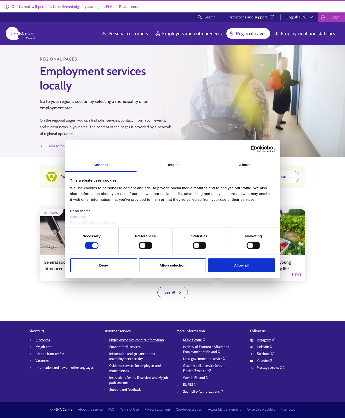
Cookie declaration (189, 409)
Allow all (241, 265)
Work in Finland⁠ (196, 377)
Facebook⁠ (265, 353)
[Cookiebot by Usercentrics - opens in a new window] (254, 149)
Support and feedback (125, 389)
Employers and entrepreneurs (188, 33)
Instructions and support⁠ (251, 17)
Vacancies (42, 360)
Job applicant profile (49, 353)
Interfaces (288, 409)
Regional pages (247, 33)
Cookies (77, 216)
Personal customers (125, 33)
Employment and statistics (304, 33)
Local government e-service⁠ (204, 359)
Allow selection (172, 265)
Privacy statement (157, 409)
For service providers (261, 409)
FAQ (111, 409)
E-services (42, 340)
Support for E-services (125, 347)
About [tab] (244, 164)
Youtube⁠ (264, 360)
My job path (43, 347)
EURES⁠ (190, 384)
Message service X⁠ (271, 367)
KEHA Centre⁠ (194, 340)
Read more (128, 6)
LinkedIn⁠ (265, 347)
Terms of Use (129, 409)
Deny (103, 265)
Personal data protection (92, 222)
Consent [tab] (100, 164)
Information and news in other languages (64, 367)
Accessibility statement (224, 409)
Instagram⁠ (266, 340)
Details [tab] (172, 164)
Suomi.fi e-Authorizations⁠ (203, 391)
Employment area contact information (136, 340)
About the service (90, 409)
